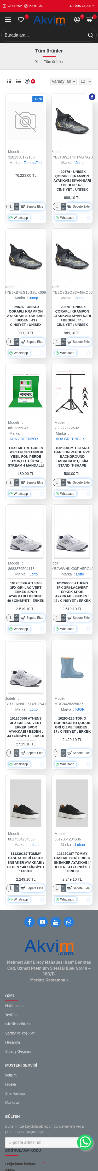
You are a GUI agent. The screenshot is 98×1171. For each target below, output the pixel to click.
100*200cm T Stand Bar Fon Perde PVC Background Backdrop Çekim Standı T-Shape (72, 457)
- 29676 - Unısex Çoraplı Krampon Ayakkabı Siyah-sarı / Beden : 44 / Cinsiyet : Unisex (72, 316)
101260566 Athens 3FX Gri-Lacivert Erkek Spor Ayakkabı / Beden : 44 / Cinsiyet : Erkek (25, 727)
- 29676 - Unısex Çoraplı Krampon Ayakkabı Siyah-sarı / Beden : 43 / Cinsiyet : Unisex (26, 316)
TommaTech (33, 163)
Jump (80, 163)
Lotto (34, 574)
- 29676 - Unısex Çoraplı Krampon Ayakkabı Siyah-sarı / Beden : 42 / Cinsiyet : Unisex (72, 180)
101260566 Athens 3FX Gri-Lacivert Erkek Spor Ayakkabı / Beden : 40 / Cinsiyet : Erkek (25, 592)
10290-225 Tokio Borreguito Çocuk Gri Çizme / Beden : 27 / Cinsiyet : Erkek (72, 725)
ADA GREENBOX (23, 439)
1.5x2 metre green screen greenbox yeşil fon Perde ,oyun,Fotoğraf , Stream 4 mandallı (26, 457)
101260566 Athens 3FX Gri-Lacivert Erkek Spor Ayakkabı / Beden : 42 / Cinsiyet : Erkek (72, 592)
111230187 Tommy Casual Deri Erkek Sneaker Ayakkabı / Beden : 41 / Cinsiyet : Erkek (72, 862)
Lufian (33, 845)
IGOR (80, 709)
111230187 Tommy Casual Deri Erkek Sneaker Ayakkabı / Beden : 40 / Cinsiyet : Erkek (25, 862)
